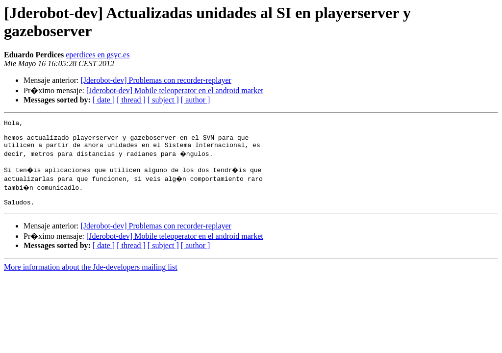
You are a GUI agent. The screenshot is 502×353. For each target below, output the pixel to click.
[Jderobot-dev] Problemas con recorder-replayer (155, 80)
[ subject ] (163, 100)
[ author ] (195, 100)
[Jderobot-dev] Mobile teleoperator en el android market (174, 90)
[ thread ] (131, 100)
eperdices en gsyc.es (97, 54)
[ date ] (104, 100)
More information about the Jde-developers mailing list (90, 277)
